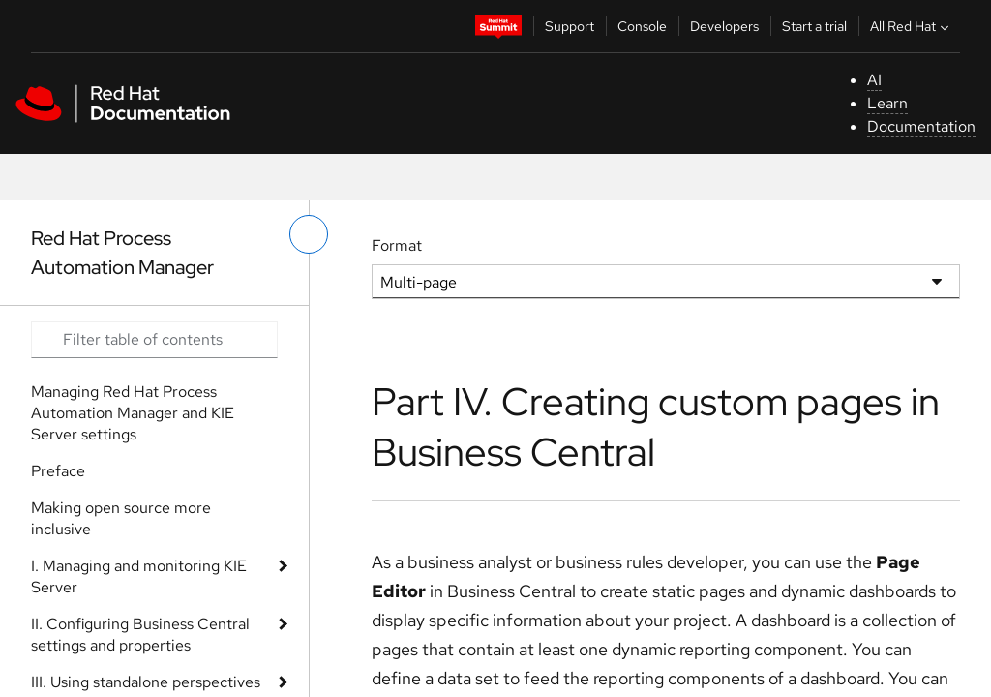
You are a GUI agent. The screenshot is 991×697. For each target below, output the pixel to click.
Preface (58, 471)
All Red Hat (911, 26)
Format (397, 245)
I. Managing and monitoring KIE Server (139, 576)
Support (569, 26)
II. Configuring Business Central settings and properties (140, 634)
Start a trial (814, 26)
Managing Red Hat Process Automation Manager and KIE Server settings (132, 412)
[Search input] (154, 339)
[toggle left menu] (308, 234)
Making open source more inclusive (121, 518)
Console (642, 26)
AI (874, 80)
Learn (887, 103)
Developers (724, 26)
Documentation (921, 126)
